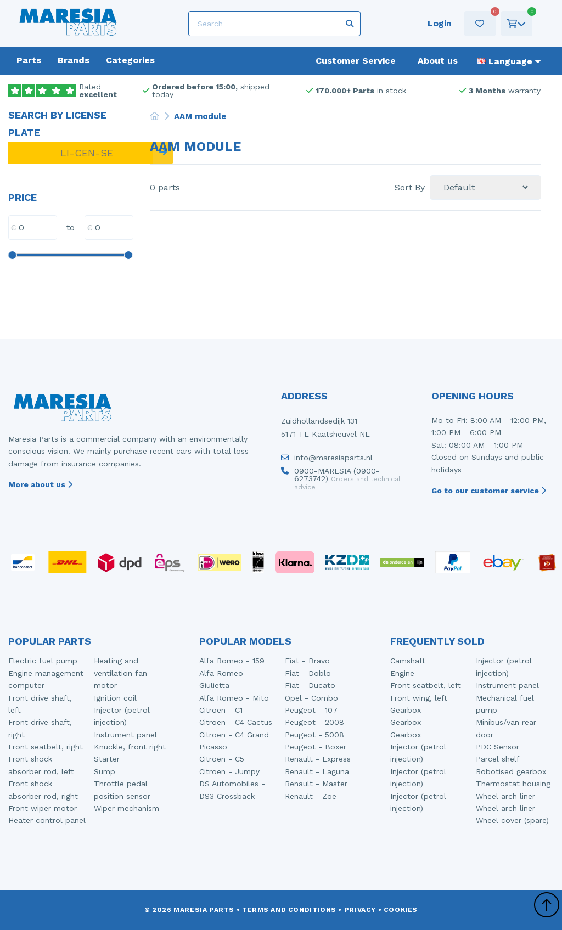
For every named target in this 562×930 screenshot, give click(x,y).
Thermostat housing (513, 783)
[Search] (274, 23)
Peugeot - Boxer (315, 746)
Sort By (410, 187)
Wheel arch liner (505, 796)
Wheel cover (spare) (512, 820)
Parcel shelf (498, 758)
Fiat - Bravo (307, 660)
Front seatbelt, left (425, 685)
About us (438, 60)
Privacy (360, 910)
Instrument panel (125, 734)
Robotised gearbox (511, 771)
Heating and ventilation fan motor (120, 673)
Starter (107, 758)
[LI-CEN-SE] (80, 153)
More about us (40, 484)
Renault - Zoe (310, 796)
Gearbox (405, 710)
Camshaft (407, 660)
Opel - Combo (311, 698)
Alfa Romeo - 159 (232, 660)
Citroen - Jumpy (229, 771)
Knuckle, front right (130, 746)
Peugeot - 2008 (314, 722)
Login (436, 23)
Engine (402, 673)
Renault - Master (316, 783)
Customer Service (356, 60)
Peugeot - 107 (311, 710)
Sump (104, 771)
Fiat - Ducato (310, 685)
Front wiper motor (42, 808)
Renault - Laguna (317, 771)
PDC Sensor (497, 746)
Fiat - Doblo (308, 673)
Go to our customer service (488, 490)
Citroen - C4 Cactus (235, 722)
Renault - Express (318, 758)
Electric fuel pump (42, 660)
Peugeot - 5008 (314, 734)
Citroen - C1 (221, 710)
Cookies (401, 910)
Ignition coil (115, 698)
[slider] (12, 255)
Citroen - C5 (221, 758)
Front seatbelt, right (45, 746)
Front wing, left (418, 698)
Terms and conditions (289, 910)
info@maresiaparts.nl (327, 460)
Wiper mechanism (126, 808)
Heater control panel (47, 820)
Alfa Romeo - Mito (234, 698)
